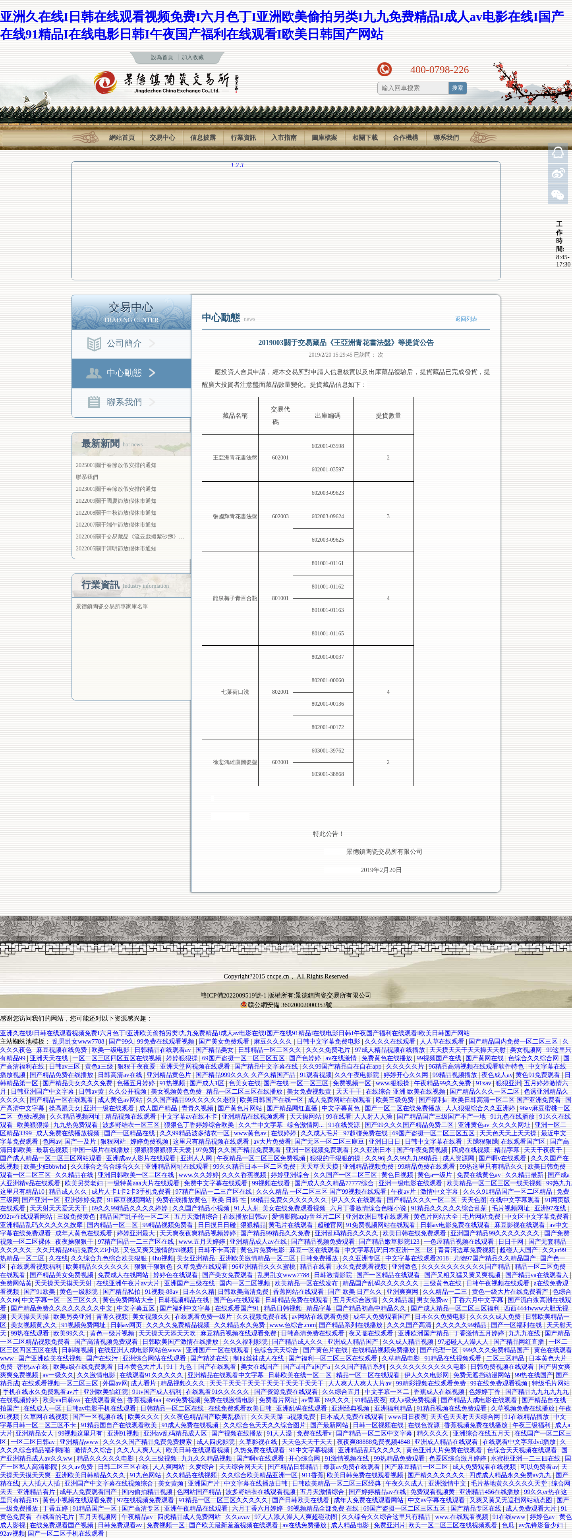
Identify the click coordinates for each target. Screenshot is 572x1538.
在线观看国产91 (238, 1308)
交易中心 (162, 138)
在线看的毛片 (56, 1516)
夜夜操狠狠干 (75, 1241)
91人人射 (246, 1208)
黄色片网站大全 (437, 1216)
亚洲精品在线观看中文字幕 (226, 1375)
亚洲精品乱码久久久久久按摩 (42, 1225)
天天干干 (349, 1091)
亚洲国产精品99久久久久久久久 (495, 1233)
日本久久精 (198, 1291)
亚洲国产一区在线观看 (218, 1350)
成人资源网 (459, 1158)
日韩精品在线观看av (163, 1049)
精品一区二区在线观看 (368, 1375)
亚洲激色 (405, 1266)
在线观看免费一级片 (204, 1316)
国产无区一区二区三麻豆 (330, 1141)
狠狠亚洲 (508, 1083)
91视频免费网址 (84, 1325)
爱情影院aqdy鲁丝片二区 (307, 1216)
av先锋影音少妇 (541, 1525)
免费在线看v (315, 1433)
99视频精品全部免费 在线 (323, 1508)
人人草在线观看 (443, 1041)
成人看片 (144, 1383)
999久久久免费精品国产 (496, 1350)
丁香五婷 (56, 1508)
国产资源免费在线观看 (286, 1391)
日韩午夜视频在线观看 (498, 1283)
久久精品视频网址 (76, 1116)
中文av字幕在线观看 (437, 1500)
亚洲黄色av (473, 1124)
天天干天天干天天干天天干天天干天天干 (267, 1383)
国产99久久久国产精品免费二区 (410, 1124)
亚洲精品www (80, 1441)
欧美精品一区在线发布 (307, 1283)
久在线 (58, 1258)
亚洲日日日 (385, 1141)
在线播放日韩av (246, 1216)
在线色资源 (424, 1425)
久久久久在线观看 (391, 1041)
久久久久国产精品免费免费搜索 (148, 1441)
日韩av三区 (65, 1066)
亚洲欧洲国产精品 (424, 1333)
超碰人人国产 (519, 1250)
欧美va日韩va (62, 1400)
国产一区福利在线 (517, 1325)
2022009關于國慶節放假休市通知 (116, 501)
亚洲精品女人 (35, 1433)
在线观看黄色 (104, 1400)
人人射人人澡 (374, 1116)
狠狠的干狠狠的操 (336, 1158)
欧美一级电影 (111, 1049)
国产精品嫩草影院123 (390, 1241)
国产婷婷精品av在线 (378, 1491)
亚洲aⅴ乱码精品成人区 (176, 1433)
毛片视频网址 (511, 1208)
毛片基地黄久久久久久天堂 (510, 1483)
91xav (484, 1083)
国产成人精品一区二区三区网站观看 (51, 1158)
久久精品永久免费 (240, 1325)
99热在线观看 (30, 1333)
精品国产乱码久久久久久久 (381, 1283)
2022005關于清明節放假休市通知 (116, 549)
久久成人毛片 (320, 1133)
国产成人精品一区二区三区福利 (456, 1308)
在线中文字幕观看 (515, 1199)
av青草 (311, 1400)
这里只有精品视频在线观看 (212, 1141)
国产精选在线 (210, 1358)
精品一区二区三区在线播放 (245, 1091)
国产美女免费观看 (225, 1041)
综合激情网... (306, 1124)
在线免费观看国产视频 (62, 1525)
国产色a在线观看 (237, 1300)
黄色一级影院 (79, 1291)
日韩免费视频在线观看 (502, 1366)
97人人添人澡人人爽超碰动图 (297, 1516)
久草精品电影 (401, 1358)
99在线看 (339, 1116)
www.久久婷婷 (199, 1174)
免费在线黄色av (479, 1174)
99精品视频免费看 (168, 1225)
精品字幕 (507, 1149)
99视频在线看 (272, 1183)
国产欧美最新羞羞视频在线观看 (234, 1525)
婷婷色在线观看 (176, 1275)
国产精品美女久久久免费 (78, 1083)
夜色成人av (497, 1074)
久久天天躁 (267, 1416)
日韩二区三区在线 (124, 1466)
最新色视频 (53, 1149)
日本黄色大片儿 (141, 1366)
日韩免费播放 (320, 1258)
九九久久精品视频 (207, 1458)
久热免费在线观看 (260, 1450)
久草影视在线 (259, 1441)
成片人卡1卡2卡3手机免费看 (131, 1191)
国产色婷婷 (306, 1058)
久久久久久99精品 (462, 1325)
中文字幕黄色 (341, 1108)
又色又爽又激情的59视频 (159, 1250)
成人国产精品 (159, 1108)
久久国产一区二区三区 (346, 1174)
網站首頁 (122, 138)
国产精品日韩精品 (294, 1466)
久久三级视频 (158, 1458)
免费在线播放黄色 (182, 1199)
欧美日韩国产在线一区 (272, 1099)
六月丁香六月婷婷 (258, 1508)
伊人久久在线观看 (357, 1199)
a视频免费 (302, 1416)
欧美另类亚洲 (73, 1316)
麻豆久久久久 (274, 1041)
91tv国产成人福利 (157, 1391)
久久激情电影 (97, 1375)
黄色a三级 (100, 1066)
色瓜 (509, 1525)
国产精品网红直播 (293, 1108)
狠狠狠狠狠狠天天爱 (163, 1149)
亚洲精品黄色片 (170, 1074)
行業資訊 (243, 138)
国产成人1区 (207, 1083)
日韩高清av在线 (120, 1074)
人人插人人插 (42, 1483)
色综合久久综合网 (534, 1058)
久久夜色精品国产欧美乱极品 (206, 1416)
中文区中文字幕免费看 (537, 1216)
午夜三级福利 (532, 1425)
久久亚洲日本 (373, 1149)
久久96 (374, 1158)
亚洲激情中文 (448, 1483)
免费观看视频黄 (433, 1491)
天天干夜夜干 (544, 1149)
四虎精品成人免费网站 (189, 1516)
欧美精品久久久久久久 (98, 1266)
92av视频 (12, 1533)
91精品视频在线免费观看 (452, 1408)
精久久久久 (433, 1433)
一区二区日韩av (33, 1441)
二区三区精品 (506, 1358)
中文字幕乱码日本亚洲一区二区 (389, 1250)
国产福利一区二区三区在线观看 (333, 1358)
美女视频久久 (152, 1316)
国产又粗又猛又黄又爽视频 (463, 1275)
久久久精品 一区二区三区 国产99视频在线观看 (322, 1191)
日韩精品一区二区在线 (172, 1408)
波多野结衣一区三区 (131, 1124)
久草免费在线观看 (203, 1266)
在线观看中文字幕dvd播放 (520, 1441)
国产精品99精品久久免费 (276, 1233)
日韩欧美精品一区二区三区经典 (337, 1483)
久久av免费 (78, 1466)
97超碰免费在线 (366, 1133)
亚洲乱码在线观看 (302, 1408)
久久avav (238, 1516)
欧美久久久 (144, 1416)
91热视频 (173, 1083)
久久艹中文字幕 (261, 1124)
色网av (52, 1141)
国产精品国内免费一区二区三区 (514, 1041)
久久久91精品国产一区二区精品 (508, 1191)
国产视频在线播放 (237, 1433)
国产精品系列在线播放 (351, 1325)
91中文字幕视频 (312, 1450)
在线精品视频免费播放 (384, 1350)
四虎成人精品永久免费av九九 (511, 1475)
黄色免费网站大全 (128, 1300)
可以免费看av (539, 1466)
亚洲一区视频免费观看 (318, 1149)
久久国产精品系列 (360, 1366)
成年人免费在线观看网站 (369, 1500)
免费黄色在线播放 (387, 1058)
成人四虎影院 (216, 1441)
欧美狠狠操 (33, 1124)
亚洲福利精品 (394, 1408)
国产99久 (121, 1041)
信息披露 (203, 138)
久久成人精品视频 (409, 1341)
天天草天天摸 (320, 1166)
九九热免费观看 (76, 1124)
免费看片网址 (279, 1400)
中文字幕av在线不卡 (189, 1116)
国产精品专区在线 (476, 1508)
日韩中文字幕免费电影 (329, 1041)
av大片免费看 (272, 1141)
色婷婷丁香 (485, 1391)
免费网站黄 (16, 1283)
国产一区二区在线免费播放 (404, 1108)
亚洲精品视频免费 (369, 1166)
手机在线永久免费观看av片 (41, 1391)
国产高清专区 (141, 1508)
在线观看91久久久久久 (152, 1375)
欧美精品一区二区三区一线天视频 (494, 1183)
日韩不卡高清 (218, 1250)
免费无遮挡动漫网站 (482, 1375)
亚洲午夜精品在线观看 (196, 1508)
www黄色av (251, 1133)
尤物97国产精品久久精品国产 (495, 1258)
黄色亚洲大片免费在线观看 (445, 1450)
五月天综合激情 (356, 1300)
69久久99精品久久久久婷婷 (130, 1208)
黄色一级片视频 (113, 1333)
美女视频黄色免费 (177, 1091)
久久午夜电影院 (357, 1074)
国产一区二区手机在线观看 (67, 1533)
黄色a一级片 (435, 1174)
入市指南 (284, 138)
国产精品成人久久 (298, 1341)
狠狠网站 (114, 1141)
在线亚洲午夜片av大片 (128, 1283)
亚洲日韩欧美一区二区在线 (137, 1174)
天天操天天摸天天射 (64, 1283)
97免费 (205, 1149)
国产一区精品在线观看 (388, 1275)
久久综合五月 (342, 1391)
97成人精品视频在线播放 (391, 1049)
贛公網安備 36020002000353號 (286, 1005)
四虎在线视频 (471, 1149)
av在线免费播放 (305, 1525)
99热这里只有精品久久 (492, 1166)
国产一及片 (81, 1141)
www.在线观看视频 (462, 1516)
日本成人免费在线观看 (352, 1416)
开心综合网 (305, 1458)
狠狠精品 (253, 1225)
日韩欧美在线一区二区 (300, 1375)
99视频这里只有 (81, 1433)
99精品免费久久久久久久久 (290, 1199)
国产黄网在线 (485, 1058)
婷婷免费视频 (150, 1141)
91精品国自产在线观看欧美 (119, 1425)
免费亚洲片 (390, 1525)
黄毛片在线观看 (292, 1225)
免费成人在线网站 (124, 1275)
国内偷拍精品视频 (148, 1491)
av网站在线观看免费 (321, 1316)
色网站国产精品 (200, 1491)
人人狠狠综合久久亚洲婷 (481, 1108)
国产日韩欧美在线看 (301, 1500)
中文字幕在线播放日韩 (256, 1483)
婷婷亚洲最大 (137, 1233)
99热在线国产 (534, 1375)
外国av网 (115, 1383)
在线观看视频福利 (37, 1266)
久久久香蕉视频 (245, 1174)
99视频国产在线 (440, 1058)
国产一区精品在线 (130, 1133)
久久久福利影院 (246, 1341)
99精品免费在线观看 (427, 1166)
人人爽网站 (169, 1466)
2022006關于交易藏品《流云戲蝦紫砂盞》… (130, 537)
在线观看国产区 (524, 1141)
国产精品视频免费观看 (323, 1241)
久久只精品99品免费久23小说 (78, 1250)
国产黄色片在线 (326, 1350)
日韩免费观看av (120, 1525)
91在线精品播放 (527, 1416)
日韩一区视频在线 (379, 1425)
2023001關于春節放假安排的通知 (116, 489)
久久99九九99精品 (413, 1158)
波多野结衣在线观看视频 (261, 1491)
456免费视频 (183, 1400)
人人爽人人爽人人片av (360, 1383)
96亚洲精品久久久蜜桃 (264, 1266)
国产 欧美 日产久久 (356, 1291)
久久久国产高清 (410, 1325)
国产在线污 (103, 1358)
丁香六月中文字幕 (478, 1300)
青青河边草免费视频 (467, 1250)
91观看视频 (316, 1074)
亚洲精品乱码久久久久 (370, 1450)
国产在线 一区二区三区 (296, 1083)
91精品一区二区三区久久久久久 (224, 1500)
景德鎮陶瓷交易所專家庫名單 (112, 607)
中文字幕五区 (137, 1308)
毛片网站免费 (482, 1216)
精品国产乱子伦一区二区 (135, 1216)
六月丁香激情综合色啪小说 (369, 1208)
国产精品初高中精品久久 (372, 1308)
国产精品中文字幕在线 (267, 1066)
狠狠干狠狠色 (154, 1266)
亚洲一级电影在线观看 (411, 1183)
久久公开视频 (128, 1091)
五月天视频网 (98, 1516)
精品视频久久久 (183, 1383)
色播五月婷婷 (137, 1083)
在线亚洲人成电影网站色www (140, 1350)
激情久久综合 (94, 1450)
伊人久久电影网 (427, 1375)
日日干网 (511, 1241)
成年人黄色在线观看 (84, 1233)
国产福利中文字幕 (186, 1308)
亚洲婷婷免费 (84, 1199)
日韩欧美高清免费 (244, 1291)
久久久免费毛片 (329, 1049)
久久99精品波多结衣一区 (195, 1133)
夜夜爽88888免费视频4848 (374, 1441)
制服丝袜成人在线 (259, 1358)
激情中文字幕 (440, 1191)
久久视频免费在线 (262, 1316)
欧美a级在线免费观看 (84, 1366)
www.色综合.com (292, 1325)
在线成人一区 (43, 1408)
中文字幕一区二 (388, 1391)
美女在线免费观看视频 (294, 1208)
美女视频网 (526, 1049)
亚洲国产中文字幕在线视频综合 (109, 1483)
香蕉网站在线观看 (299, 1291)
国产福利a (433, 1099)
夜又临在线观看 (372, 1333)
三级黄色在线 (443, 1283)
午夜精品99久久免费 (443, 1083)
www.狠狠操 (394, 1083)
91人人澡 (280, 1433)
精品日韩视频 (283, 1308)
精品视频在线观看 (131, 1116)
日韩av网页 (126, 1325)
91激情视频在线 (348, 1458)
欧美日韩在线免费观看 (415, 1233)
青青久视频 (198, 1108)
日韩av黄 (92, 1091)
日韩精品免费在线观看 (297, 1300)
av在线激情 (341, 1058)
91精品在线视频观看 (453, 1358)
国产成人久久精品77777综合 (334, 1183)
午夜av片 (404, 1191)
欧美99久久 (70, 1333)
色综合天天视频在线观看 (522, 1450)
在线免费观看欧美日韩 (240, 1408)
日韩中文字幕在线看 (434, 1141)
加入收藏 (193, 57)
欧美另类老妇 (84, 1183)
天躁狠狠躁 (482, 1141)
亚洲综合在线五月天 (482, 1433)
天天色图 (474, 1199)
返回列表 (466, 319)
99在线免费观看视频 (499, 1383)
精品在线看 (316, 1266)
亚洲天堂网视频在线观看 (196, 1066)
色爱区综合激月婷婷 (458, 1458)
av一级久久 (58, 1375)
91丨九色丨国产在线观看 (202, 1366)
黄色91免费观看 (539, 1074)
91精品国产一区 (95, 1508)
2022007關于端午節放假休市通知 (116, 525)
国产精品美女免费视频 (62, 1275)
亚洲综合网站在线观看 (154, 1358)
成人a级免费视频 (413, 1400)
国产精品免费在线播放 (62, 1074)
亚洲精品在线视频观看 (254, 1116)
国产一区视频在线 (98, 1416)
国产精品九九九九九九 (537, 1391)
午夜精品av (138, 1516)
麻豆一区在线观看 (315, 1250)
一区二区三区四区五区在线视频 (117, 1058)
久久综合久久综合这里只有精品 (387, 1516)
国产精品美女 (215, 1049)
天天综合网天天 (242, 1466)
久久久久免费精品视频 (178, 1325)
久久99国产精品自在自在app (342, 1066)
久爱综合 (202, 1466)
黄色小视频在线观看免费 (78, 1500)
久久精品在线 (75, 1174)
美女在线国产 (260, 1366)
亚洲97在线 (551, 1208)
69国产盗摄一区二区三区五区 (244, 1058)
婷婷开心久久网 (407, 1074)
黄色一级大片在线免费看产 (511, 1291)
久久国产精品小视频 (201, 1208)
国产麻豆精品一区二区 (417, 1466)
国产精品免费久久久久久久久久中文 (62, 1308)
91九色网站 (146, 1475)
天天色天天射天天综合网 (466, 1416)
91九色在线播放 (513, 1116)
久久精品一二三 (446, 1291)
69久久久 (338, 1400)
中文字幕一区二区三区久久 (61, 1300)
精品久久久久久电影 (106, 1458)
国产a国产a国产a (307, 1366)
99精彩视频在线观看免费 (432, 1383)
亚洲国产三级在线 (190, 1283)
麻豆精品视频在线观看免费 (239, 1333)
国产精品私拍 (122, 1291)
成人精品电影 (351, 1525)
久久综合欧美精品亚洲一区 (260, 1475)
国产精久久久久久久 (437, 1475)
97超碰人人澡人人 (464, 1341)
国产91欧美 (40, 1291)
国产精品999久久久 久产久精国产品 (246, 1074)
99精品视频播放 (456, 1074)
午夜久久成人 (405, 1483)
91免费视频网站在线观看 (381, 1225)
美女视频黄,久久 (34, 1325)
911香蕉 (313, 1475)
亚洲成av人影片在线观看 (141, 1158)
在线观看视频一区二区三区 (61, 1383)
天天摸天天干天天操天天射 (468, 1049)
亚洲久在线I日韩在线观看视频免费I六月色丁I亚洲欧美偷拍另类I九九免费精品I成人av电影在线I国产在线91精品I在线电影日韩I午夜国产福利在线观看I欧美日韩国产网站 (235, 1033)
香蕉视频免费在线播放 (476, 1425)
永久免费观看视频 (362, 1266)
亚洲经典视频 (351, 1408)
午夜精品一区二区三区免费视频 (261, 1158)
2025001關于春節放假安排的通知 (116, 465)
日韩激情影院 (334, 1275)
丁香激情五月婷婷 (479, 1333)
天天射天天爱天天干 (59, 1208)
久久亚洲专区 (362, 1258)
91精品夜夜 (370, 1400)
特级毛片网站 (551, 1383)
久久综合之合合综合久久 (106, 1166)
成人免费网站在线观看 (340, 1099)
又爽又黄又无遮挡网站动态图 (512, 1500)
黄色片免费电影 (263, 1250)
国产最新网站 (330, 1425)
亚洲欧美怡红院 (106, 1391)
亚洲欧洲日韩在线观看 (378, 1216)
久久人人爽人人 (140, 1450)
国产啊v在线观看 (503, 1158)
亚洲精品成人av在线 (259, 1241)
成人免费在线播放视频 (68, 1133)
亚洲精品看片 (37, 1491)
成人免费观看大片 (532, 1508)
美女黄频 (171, 1483)
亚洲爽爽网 (403, 1291)
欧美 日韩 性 (229, 1199)
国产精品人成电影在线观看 (480, 1400)
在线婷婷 (284, 1133)
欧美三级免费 (395, 1099)
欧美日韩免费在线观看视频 (366, 1475)
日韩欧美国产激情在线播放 (181, 1341)
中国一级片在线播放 (101, 1149)
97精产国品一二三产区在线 (214, 1191)
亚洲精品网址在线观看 (177, 1166)
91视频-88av (162, 1291)
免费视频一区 (353, 1083)
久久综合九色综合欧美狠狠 (110, 1258)
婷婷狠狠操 (182, 1058)
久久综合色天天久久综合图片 (265, 1425)
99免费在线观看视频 (166, 1041)
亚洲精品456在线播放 (490, 1491)
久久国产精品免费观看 (250, 1149)
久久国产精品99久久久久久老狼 (192, 1099)
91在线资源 (344, 1124)
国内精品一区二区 (113, 1225)
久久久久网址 (512, 1124)
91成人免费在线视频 (190, 1425)
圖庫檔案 (324, 138)
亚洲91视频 (124, 1433)
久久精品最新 (525, 1174)
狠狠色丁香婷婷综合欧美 (200, 1124)
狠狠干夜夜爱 (137, 1066)
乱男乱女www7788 (79, 1041)
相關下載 (365, 138)
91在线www (510, 1516)
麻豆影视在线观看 (520, 1225)
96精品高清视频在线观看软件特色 (477, 1066)
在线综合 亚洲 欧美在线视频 (406, 1091)
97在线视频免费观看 (146, 1500)
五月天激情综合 (197, 1216)
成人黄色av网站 (120, 1099)
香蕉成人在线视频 (440, 1391)
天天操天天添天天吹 (168, 1333)
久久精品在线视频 (192, 1475)
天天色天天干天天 (308, 1441)
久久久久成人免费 (496, 1316)
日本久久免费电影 (441, 1316)
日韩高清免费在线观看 (313, 1333)
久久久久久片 (406, 1066)
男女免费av (433, 1300)
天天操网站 (306, 1116)
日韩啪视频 (78, 1350)
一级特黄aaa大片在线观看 (144, 1183)
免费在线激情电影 (229, 1400)
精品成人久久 (69, 1191)
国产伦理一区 (440, 1350)
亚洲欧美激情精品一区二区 (258, 1258)
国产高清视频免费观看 (106, 1341)
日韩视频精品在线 (184, 1300)
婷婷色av (543, 1516)
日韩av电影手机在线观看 (101, 1408)
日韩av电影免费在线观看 (455, 1225)
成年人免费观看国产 (382, 1316)
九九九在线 (525, 1333)
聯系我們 (446, 138)
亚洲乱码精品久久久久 (347, 1233)
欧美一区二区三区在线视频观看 (453, 1525)
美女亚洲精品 (196, 1258)
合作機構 (405, 138)
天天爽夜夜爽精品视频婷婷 (199, 1233)
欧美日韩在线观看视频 (198, 1450)
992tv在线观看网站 (27, 1216)
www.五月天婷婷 (203, 1241)
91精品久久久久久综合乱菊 (450, 1208)
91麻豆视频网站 (130, 1199)
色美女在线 (245, 1083)
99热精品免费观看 (400, 1458)
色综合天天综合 (277, 1350)
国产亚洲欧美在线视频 (50, 1358)
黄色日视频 (398, 1174)
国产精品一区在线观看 (62, 1099)
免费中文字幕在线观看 (216, 1183)
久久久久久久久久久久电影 (429, 1366)
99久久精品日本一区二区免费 (255, 1166)
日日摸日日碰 (218, 1225)
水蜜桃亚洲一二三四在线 (526, 1458)
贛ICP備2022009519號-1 (234, 995)
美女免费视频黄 (310, 1091)
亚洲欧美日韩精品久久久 (91, 1475)
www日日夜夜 (407, 1416)
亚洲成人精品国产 (353, 1341)
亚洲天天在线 (50, 1058)
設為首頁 (162, 57)
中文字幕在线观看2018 (417, 1258)
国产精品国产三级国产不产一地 (442, 1116)
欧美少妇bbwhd (45, 1166)
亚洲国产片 (204, 1483)
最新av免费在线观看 (352, 1466)
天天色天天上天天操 (508, 1133)
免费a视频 (32, 1116)
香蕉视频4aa (145, 1400)
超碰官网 (330, 1225)
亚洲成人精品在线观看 (446, 1441)
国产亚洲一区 (42, 1199)
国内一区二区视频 (245, 1283)
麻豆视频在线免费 (62, 1049)
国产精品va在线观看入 (537, 1275)
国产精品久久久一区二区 (485, 1091)
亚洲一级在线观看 (109, 1108)
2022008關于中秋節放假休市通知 (116, 513)
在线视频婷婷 (20, 1400)
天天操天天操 (30, 1316)
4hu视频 (163, 1258)
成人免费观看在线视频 (485, 1466)
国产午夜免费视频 (422, 1149)
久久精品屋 (398, 1300)
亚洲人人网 (197, 1158)
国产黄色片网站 (241, 1108)
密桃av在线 (33, 1366)
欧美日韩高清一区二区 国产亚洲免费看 (506, 1099)
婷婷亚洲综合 (291, 1174)
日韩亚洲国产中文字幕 (43, 1091)
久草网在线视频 (46, 1416)
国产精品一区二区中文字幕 (375, 1433)
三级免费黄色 (77, 1216)
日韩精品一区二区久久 (270, 1049)
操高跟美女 (65, 1108)
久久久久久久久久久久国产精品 (466, 1266)
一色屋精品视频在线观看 (459, 1241)
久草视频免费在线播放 (523, 1408)
